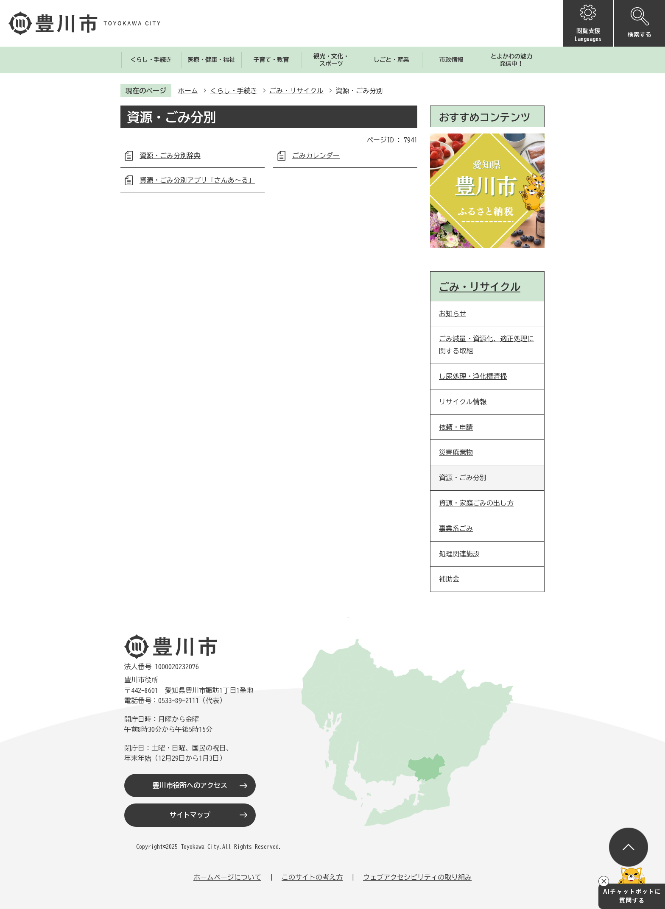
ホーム (188, 90)
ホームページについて (227, 877)
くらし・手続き (233, 90)
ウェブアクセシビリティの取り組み (417, 877)
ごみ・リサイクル (296, 90)
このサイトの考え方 (312, 877)
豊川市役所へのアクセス (190, 785)
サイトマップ (190, 815)
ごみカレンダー (316, 155)
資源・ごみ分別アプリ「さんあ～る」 (197, 180)
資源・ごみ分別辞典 (170, 155)
